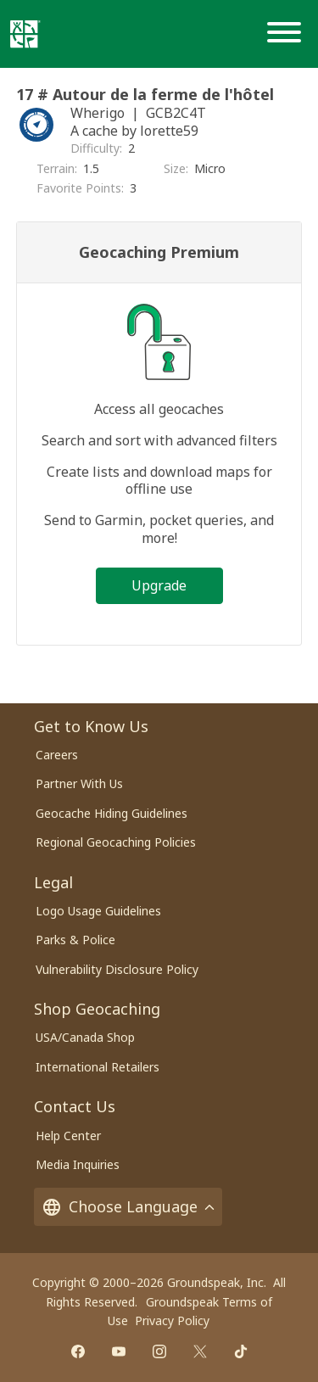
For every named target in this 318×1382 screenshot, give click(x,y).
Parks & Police (75, 940)
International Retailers (97, 1067)
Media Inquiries (78, 1164)
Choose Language (128, 1206)
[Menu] (287, 34)
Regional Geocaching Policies (116, 842)
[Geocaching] (25, 34)
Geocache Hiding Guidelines (111, 813)
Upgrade (159, 585)
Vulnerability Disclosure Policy (117, 969)
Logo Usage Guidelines (98, 911)
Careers (57, 755)
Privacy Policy (172, 1320)
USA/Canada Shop (85, 1037)
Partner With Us (79, 783)
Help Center (68, 1135)
